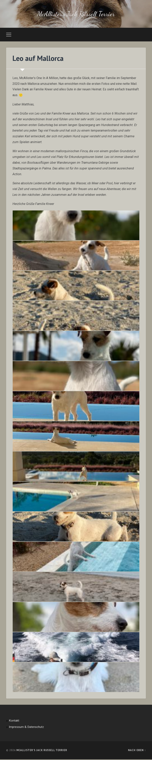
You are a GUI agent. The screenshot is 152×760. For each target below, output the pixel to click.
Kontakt (14, 721)
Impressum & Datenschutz (26, 727)
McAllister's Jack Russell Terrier (76, 14)
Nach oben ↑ (137, 750)
